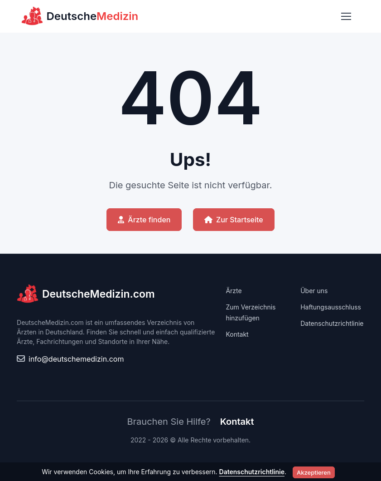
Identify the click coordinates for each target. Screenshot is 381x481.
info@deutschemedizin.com (76, 358)
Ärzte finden (144, 219)
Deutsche (80, 16)
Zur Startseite (233, 219)
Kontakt (237, 334)
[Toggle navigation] (345, 16)
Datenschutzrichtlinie (331, 323)
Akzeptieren (314, 472)
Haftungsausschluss (330, 307)
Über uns (314, 290)
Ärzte (233, 290)
